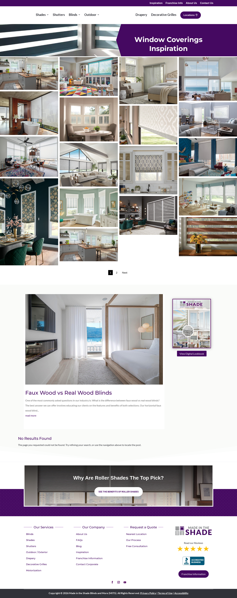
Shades (30, 540)
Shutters (31, 546)
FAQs (79, 540)
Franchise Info (174, 3)
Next (124, 272)
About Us (191, 3)
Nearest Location (136, 534)
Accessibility (181, 593)
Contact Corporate (87, 564)
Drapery (30, 558)
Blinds (29, 534)
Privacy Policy (148, 593)
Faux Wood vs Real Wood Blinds (68, 392)
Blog (79, 546)
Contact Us (206, 3)
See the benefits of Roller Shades (118, 491)
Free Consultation (136, 546)
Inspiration (156, 3)
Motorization (33, 570)
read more (30, 415)
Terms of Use (165, 593)
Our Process (133, 540)
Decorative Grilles (36, 564)
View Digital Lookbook (192, 353)
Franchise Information (89, 558)
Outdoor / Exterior (37, 552)
